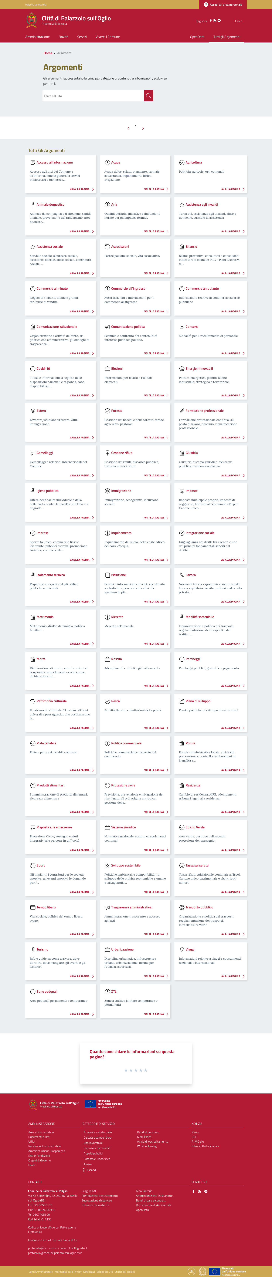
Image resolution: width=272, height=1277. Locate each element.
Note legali (89, 1272)
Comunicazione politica (128, 326)
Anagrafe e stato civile (98, 1132)
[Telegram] (211, 20)
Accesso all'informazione (55, 162)
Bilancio (191, 246)
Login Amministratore (41, 1272)
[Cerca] (242, 20)
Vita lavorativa (93, 1143)
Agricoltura (194, 162)
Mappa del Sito (105, 1272)
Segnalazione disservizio (97, 1200)
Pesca (115, 701)
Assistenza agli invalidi (202, 204)
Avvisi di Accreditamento (152, 1142)
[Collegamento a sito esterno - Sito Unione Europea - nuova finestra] (103, 1105)
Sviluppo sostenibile (126, 865)
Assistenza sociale (50, 246)
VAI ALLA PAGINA (83, 190)
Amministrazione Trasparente (46, 1151)
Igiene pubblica (48, 490)
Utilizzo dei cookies (124, 1272)
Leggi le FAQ (89, 1191)
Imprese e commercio (97, 1148)
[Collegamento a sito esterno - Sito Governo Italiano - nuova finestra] (203, 1271)
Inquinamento (121, 532)
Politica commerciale (126, 743)
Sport (41, 865)
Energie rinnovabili (199, 368)
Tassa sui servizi (197, 865)
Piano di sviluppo (198, 701)
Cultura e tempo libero (97, 1137)
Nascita (116, 659)
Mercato (117, 617)
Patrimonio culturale (52, 701)
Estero (41, 410)
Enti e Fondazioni (39, 1156)
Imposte (192, 490)
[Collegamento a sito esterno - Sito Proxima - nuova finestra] (191, 1271)
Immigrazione (121, 490)
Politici (32, 1165)
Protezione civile (123, 785)
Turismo (42, 949)
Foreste (116, 410)
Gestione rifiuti (121, 452)
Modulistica (144, 1137)
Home (48, 53)
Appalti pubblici (93, 1153)
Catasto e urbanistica (97, 1159)
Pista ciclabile (46, 743)
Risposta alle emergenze (54, 827)
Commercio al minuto (52, 288)
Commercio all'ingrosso (128, 288)
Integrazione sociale (200, 532)
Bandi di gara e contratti (151, 1200)
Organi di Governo (39, 1160)
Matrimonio (45, 617)
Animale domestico (50, 204)
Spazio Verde (195, 827)
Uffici (31, 1142)
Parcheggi (193, 659)
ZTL (114, 991)
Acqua (115, 162)
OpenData (142, 1210)
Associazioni (120, 246)
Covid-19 (43, 368)
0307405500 (41, 1214)
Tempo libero (46, 907)
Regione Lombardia (35, 4)
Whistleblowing (147, 1146)
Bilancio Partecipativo (205, 1146)
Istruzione (118, 574)
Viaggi (190, 949)
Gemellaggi (45, 452)
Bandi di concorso (148, 1132)
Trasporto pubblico (199, 907)
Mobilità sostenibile (200, 617)
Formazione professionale (205, 410)
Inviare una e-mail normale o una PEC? (52, 1240)
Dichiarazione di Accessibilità (154, 1205)
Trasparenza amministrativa (131, 907)
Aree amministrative (41, 1132)
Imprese (43, 532)
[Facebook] (203, 20)
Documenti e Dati (39, 1137)
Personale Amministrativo (44, 1146)
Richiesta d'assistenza (95, 1205)
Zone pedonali (47, 991)
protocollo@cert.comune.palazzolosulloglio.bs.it (57, 1248)
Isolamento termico (51, 574)
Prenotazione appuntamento (100, 1196)
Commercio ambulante (202, 288)
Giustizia (192, 452)
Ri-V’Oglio (198, 1142)
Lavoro (191, 574)
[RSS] (207, 20)
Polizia (190, 743)
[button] (88, 1170)
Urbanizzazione (122, 949)
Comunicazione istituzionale (57, 326)
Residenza (193, 785)
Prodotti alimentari (50, 785)
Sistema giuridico (123, 827)
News (195, 1132)
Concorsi (192, 326)
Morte (41, 659)
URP (194, 1137)
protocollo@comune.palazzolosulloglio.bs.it (55, 1253)
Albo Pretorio (144, 1191)
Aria (114, 204)
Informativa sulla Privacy (68, 1272)
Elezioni (117, 368)
